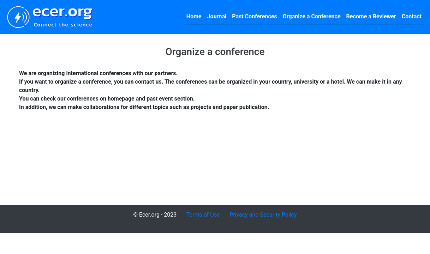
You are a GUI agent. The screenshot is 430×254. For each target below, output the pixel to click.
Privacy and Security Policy (263, 214)
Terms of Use (203, 214)
